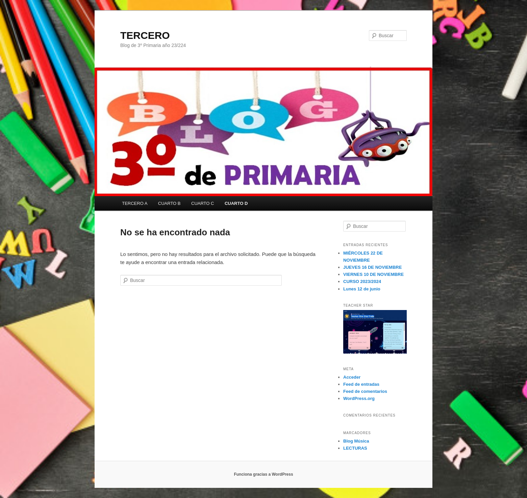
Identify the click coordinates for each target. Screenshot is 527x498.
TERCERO (145, 35)
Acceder (351, 377)
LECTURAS (355, 448)
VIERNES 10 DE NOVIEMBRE (373, 274)
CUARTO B (169, 203)
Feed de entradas (361, 384)
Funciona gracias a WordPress (263, 474)
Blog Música (356, 441)
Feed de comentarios (365, 391)
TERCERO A (134, 203)
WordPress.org (359, 398)
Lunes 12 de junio (361, 288)
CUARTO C (202, 203)
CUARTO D (236, 203)
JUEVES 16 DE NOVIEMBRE (372, 267)
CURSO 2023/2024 (362, 281)
